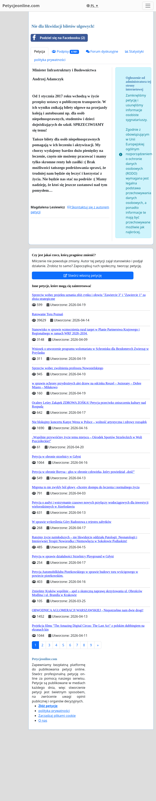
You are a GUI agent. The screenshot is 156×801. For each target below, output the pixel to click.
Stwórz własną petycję (83, 332)
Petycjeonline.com (21, 5)
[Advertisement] (91, 46)
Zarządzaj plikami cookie (57, 772)
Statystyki (134, 108)
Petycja (39, 108)
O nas (42, 777)
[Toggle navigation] (148, 6)
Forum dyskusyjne (102, 108)
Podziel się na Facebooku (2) (58, 94)
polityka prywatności (49, 116)
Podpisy (65, 108)
